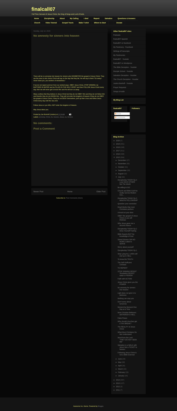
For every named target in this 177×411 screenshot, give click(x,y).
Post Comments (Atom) (74, 198)
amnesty (42, 117)
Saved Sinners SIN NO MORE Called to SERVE (126, 242)
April (120, 366)
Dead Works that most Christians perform (126, 208)
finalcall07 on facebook (122, 43)
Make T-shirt (84, 23)
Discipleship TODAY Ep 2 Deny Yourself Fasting (127, 230)
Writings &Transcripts (121, 51)
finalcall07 (43, 9)
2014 (118, 380)
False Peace (122, 318)
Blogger (100, 406)
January (121, 376)
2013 (118, 383)
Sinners (70, 117)
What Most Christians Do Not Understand (127, 333)
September (122, 170)
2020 (118, 141)
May (120, 362)
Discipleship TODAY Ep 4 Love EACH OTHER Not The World (127, 182)
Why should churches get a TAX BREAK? (127, 322)
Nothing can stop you (126, 298)
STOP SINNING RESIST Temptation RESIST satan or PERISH (127, 273)
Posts (118, 114)
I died (86, 18)
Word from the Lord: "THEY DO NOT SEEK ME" (127, 340)
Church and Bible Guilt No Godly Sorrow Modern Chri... (128, 193)
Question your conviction (127, 204)
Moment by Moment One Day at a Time (127, 308)
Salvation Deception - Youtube (124, 75)
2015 (118, 157)
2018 (118, 147)
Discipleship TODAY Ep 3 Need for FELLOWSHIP (128, 199)
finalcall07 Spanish (120, 39)
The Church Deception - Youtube (125, 79)
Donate (119, 23)
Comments (120, 117)
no (65, 117)
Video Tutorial (51, 23)
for (52, 117)
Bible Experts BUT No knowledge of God (126, 235)
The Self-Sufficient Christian (125, 264)
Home (36, 18)
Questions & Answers (126, 18)
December (122, 160)
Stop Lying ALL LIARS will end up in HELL (127, 255)
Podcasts (116, 35)
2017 (118, 151)
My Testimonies (119, 55)
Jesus (62, 117)
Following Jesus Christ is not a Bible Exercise (127, 354)
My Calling (74, 18)
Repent (96, 18)
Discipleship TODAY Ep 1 (127, 250)
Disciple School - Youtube (123, 71)
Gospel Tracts (68, 23)
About (62, 18)
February (121, 372)
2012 (118, 387)
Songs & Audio (119, 91)
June (120, 359)
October (121, 167)
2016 (118, 154)
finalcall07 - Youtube (121, 59)
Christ (48, 117)
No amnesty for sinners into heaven (126, 289)
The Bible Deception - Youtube (125, 67)
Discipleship (49, 18)
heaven (56, 117)
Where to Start (100, 23)
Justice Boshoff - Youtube (123, 83)
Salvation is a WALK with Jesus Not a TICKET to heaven (127, 347)
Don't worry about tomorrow (124, 303)
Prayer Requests (119, 87)
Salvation (108, 18)
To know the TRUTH (125, 259)
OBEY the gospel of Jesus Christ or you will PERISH (128, 218)
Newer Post (38, 192)
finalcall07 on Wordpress (122, 63)
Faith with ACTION (125, 279)
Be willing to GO (124, 187)
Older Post (100, 192)
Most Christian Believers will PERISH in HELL (127, 314)
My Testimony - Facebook (123, 47)
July (120, 177)
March (120, 369)
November (122, 164)
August (121, 174)
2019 (118, 144)
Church (37, 23)
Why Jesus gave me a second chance (126, 224)
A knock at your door (125, 212)
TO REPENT (122, 268)
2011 (118, 390)
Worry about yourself (125, 247)
